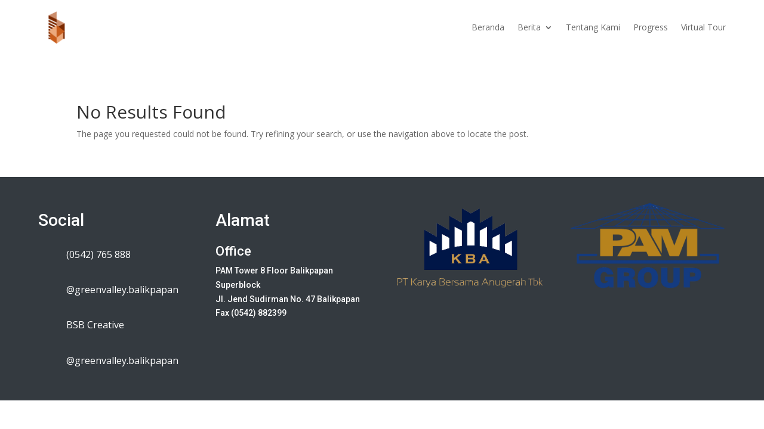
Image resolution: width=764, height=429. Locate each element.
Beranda (488, 27)
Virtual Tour (703, 27)
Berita (529, 27)
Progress (650, 27)
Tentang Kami (593, 27)
